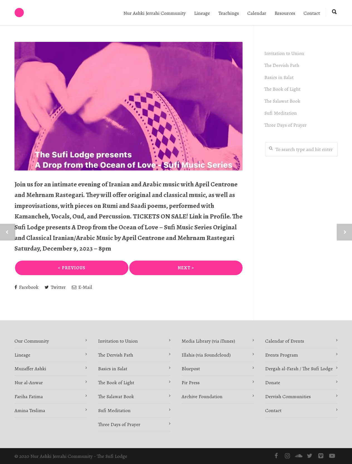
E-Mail (82, 287)
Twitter (55, 287)
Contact (312, 13)
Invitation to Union (285, 53)
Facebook (26, 287)
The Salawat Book (283, 101)
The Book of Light (283, 89)
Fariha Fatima (28, 396)
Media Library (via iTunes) (208, 341)
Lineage (202, 13)
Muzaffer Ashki (30, 368)
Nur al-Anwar (28, 382)
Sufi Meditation (281, 113)
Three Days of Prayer (286, 125)
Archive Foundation (202, 396)
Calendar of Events (284, 341)
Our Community (31, 341)
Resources (285, 13)
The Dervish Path (282, 65)
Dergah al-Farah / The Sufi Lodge (299, 368)
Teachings (228, 13)
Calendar (256, 13)
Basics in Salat (279, 77)
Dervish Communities (288, 396)
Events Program (281, 355)
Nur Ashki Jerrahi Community (154, 13)
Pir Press (191, 382)
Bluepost (191, 368)
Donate (272, 382)
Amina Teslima (29, 410)
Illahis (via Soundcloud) (206, 355)
